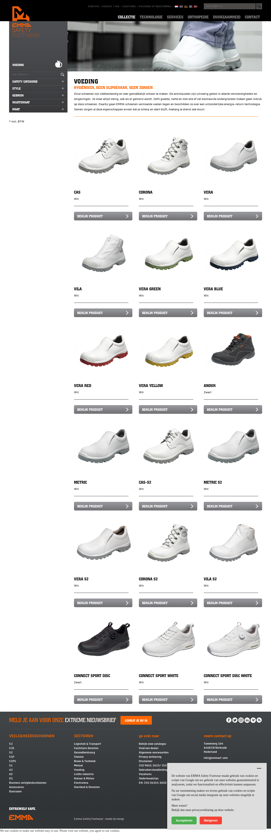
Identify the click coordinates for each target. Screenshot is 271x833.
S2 (11, 757)
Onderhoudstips (149, 783)
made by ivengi (114, 823)
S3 (11, 748)
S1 (11, 770)
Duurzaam (15, 795)
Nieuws (107, 6)
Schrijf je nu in (136, 724)
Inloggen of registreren (155, 6)
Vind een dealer (149, 752)
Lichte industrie (84, 778)
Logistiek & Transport (87, 748)
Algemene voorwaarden (153, 757)
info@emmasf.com (216, 762)
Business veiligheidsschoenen (27, 787)
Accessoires (16, 791)
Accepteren (184, 820)
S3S (11, 752)
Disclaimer (145, 765)
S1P (11, 761)
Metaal (78, 770)
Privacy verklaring (150, 761)
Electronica (81, 787)
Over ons (93, 6)
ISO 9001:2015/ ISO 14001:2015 (161, 770)
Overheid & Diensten (87, 791)
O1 (11, 783)
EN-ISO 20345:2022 (153, 787)
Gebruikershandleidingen (154, 774)
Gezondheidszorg (84, 757)
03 (11, 774)
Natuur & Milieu (84, 783)
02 (11, 778)
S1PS (12, 765)
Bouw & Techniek (85, 765)
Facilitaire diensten (86, 752)
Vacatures (129, 6)
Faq (117, 6)
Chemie (79, 761)
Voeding (79, 774)
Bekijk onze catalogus (152, 748)
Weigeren (211, 820)
